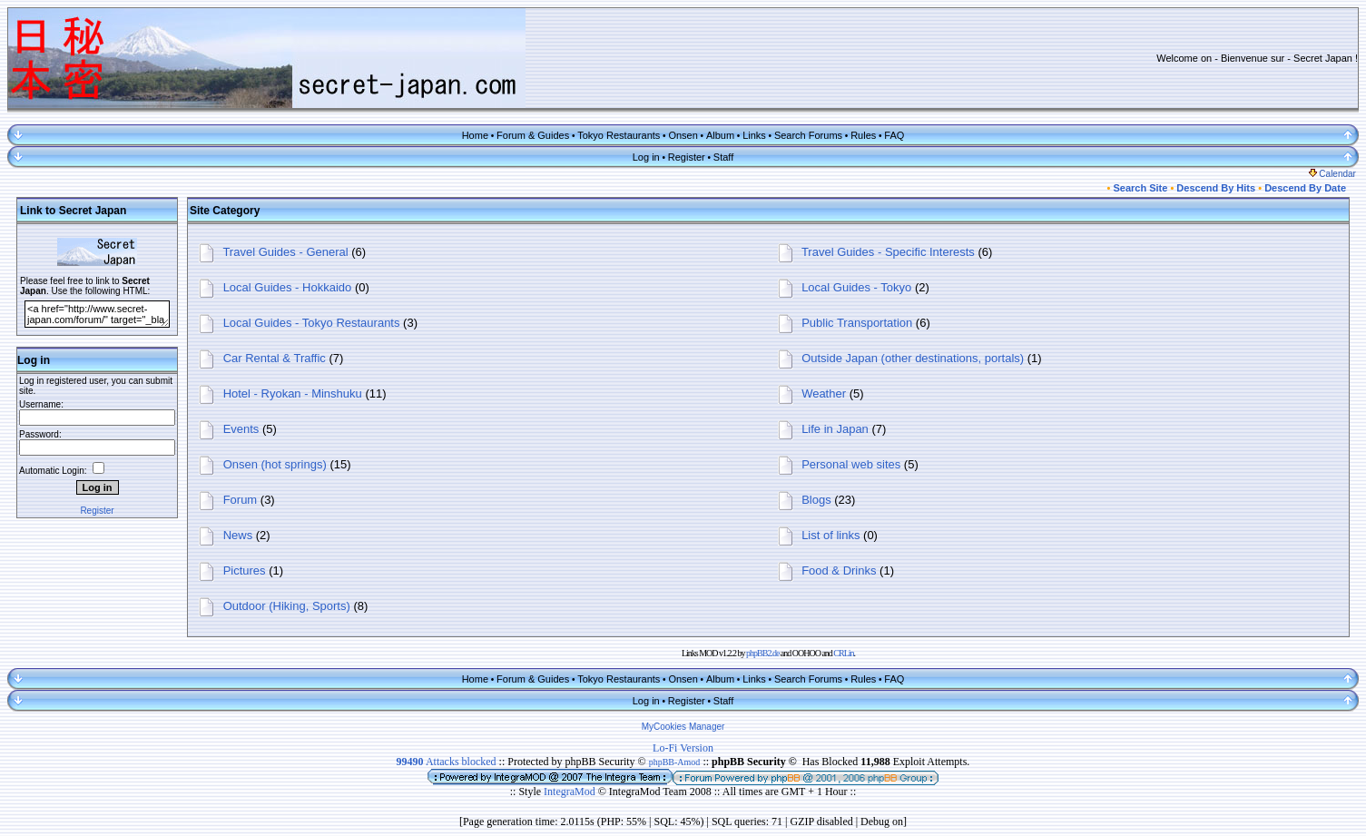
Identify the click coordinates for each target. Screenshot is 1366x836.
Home (475, 135)
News (238, 535)
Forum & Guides (532, 135)
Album (720, 135)
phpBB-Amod (675, 762)
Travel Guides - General (285, 252)
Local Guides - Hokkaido (287, 287)
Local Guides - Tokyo (856, 287)
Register (686, 157)
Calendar (1332, 174)
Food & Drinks (838, 570)
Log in (646, 157)
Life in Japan (835, 429)
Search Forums (808, 135)
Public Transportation (856, 322)
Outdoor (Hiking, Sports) (286, 606)
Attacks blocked (446, 761)
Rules (863, 135)
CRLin (843, 653)
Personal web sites (850, 464)
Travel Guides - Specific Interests (888, 252)
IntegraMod (571, 791)
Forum (240, 500)
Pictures (244, 570)
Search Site (1140, 187)
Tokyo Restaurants (618, 135)
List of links (830, 535)
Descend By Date (1305, 187)
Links (754, 135)
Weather (823, 393)
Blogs (816, 500)
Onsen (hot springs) (275, 464)
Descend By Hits (1215, 187)
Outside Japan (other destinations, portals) (912, 358)
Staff (723, 157)
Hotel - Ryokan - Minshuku (292, 393)
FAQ (894, 135)
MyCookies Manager (683, 727)
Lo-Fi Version (683, 748)
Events (241, 429)
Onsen (682, 135)
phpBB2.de (762, 653)
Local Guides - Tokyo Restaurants (311, 322)
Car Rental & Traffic (274, 358)
